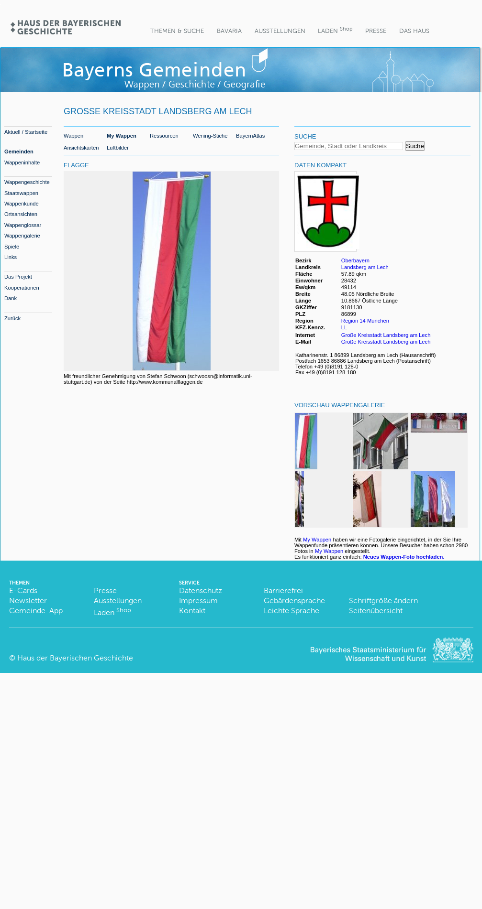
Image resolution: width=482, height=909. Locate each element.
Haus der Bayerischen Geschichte (75, 658)
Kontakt (192, 610)
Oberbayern (355, 260)
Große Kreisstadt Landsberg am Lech (386, 335)
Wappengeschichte (27, 182)
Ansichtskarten (81, 148)
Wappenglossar (22, 225)
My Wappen (121, 136)
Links (10, 257)
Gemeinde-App (36, 610)
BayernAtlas (250, 136)
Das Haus (414, 30)
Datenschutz (200, 590)
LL (344, 327)
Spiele (11, 246)
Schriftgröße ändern (383, 600)
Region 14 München (365, 321)
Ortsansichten (20, 214)
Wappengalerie (22, 235)
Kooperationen (21, 288)
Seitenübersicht (376, 610)
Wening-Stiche (210, 136)
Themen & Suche (177, 30)
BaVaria (229, 30)
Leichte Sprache (291, 610)
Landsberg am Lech (365, 267)
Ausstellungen (280, 30)
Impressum (198, 600)
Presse (375, 30)
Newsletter (28, 600)
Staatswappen (21, 193)
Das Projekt (18, 277)
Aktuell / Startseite (25, 132)
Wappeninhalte (22, 162)
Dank (10, 298)
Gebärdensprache (294, 600)
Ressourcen (164, 136)
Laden (335, 29)
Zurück (12, 318)
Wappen (73, 136)
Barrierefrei (283, 590)
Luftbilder (118, 148)
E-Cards (23, 590)
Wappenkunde (21, 203)
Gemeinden (19, 151)
